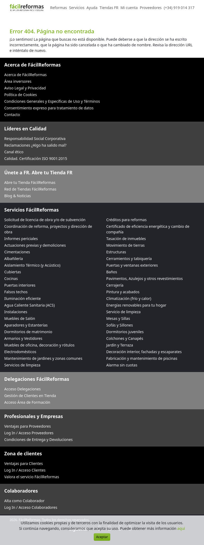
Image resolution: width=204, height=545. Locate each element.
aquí (181, 528)
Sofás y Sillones (119, 325)
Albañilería (13, 258)
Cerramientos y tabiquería (129, 258)
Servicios (76, 7)
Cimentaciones (17, 251)
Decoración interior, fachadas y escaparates (144, 351)
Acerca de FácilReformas (25, 74)
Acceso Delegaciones (22, 388)
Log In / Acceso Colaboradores (30, 507)
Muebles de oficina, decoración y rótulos (39, 345)
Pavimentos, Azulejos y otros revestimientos (144, 278)
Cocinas (11, 278)
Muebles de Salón (19, 318)
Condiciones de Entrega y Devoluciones (38, 439)
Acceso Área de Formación (27, 402)
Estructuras (116, 251)
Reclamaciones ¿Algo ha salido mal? (35, 145)
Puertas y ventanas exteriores (132, 265)
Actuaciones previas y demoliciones (35, 245)
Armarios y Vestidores (23, 338)
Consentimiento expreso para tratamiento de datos (49, 107)
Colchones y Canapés (124, 338)
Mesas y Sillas (118, 318)
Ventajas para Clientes (23, 463)
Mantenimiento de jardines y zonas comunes (43, 358)
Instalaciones (15, 311)
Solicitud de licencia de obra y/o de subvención (45, 219)
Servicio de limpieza (123, 311)
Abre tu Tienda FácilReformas (29, 182)
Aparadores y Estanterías (26, 325)
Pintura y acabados (122, 291)
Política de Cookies (20, 94)
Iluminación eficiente (22, 298)
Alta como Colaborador (24, 500)
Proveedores (151, 7)
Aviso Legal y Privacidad (25, 87)
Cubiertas (12, 271)
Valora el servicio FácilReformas (31, 476)
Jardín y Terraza (119, 345)
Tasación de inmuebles (126, 238)
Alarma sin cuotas (121, 365)
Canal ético (13, 151)
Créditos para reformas (126, 219)
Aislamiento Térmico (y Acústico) (32, 265)
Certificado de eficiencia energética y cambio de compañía (147, 229)
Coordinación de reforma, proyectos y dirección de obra (48, 229)
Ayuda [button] (92, 7)
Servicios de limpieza (22, 365)
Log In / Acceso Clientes (24, 470)
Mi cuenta (129, 7)
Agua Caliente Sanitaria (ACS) (29, 305)
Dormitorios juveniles (125, 331)
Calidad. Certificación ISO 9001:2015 (35, 158)
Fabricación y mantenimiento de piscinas (141, 358)
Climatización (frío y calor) (128, 298)
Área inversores (17, 81)
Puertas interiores (19, 285)
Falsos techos (16, 291)
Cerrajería (115, 285)
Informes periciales (21, 238)
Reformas (58, 7)
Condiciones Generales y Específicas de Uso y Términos (52, 101)
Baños (111, 271)
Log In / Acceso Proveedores (28, 432)
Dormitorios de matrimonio (28, 331)
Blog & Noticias (17, 195)
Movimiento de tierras (125, 245)
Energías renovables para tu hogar (136, 305)
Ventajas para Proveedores (27, 426)
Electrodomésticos (20, 351)
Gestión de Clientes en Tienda (30, 395)
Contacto (12, 114)
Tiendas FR (109, 7)
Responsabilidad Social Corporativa (35, 138)
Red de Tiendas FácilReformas (30, 189)
